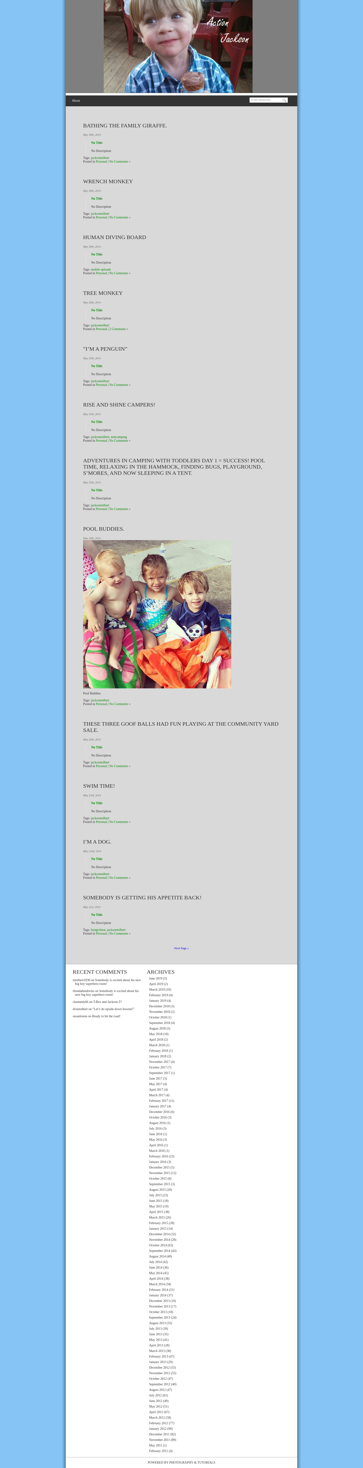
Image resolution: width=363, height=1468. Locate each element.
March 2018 (157, 1045)
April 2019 (156, 984)
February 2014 (158, 1290)
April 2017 (156, 1089)
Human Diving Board (114, 237)
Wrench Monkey (108, 181)
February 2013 (158, 1356)
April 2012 (156, 1412)
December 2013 (159, 1301)
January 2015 (157, 1228)
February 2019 (158, 995)
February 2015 (158, 1223)
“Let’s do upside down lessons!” (114, 1009)
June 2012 (155, 1401)
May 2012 (155, 1406)
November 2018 (159, 1012)
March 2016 (157, 1151)
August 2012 (157, 1390)
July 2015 (155, 1195)
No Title (96, 143)
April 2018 (156, 1039)
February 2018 (158, 1050)
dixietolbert (80, 1009)
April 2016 (156, 1145)
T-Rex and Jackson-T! (107, 1002)
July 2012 (155, 1395)
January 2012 (157, 1428)
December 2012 (159, 1367)
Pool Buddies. (103, 529)
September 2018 (159, 1023)
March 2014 (157, 1284)
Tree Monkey (103, 293)
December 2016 (159, 1112)
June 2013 (155, 1334)
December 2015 (159, 1167)
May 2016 (155, 1139)
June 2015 (155, 1201)
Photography (181, 1462)
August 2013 (157, 1323)
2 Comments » (118, 329)
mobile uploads (101, 269)
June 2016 (155, 1134)
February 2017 (158, 1101)
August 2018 (157, 1028)
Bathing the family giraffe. (125, 126)
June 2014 (155, 1267)
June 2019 (155, 978)
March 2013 (157, 1351)
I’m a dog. (97, 842)
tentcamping (119, 437)
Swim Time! (99, 786)
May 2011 (155, 1445)
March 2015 (157, 1217)
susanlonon (80, 1016)
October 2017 (158, 1067)
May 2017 (155, 1084)
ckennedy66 (80, 1002)
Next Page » (181, 948)
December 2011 (159, 1434)
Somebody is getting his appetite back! (142, 898)
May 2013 (155, 1340)
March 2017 (157, 1095)
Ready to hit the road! (106, 1016)
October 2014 (158, 1245)
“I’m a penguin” (105, 349)
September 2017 (159, 1073)
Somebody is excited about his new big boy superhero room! (107, 992)
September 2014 (159, 1251)
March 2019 (157, 989)
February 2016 (158, 1156)
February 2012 (158, 1423)
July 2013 (155, 1328)
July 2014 (155, 1262)
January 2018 (157, 1056)
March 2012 (157, 1417)
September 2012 (159, 1384)
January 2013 (157, 1362)
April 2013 (156, 1345)
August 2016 (157, 1123)
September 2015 (159, 1184)
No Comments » (120, 161)
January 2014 (157, 1295)
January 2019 (157, 1000)
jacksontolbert (100, 158)
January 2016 (157, 1162)
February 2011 (158, 1451)
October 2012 (158, 1378)
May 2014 (155, 1273)
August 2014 (157, 1256)
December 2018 (159, 1006)
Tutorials (206, 1462)
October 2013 (158, 1312)
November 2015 (159, 1173)
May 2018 (155, 1034)
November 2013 (159, 1306)
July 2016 (155, 1128)
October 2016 (158, 1117)
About (76, 100)
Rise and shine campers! (119, 405)
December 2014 (159, 1234)
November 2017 (159, 1062)
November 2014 (159, 1239)
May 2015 (155, 1206)
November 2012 (159, 1373)
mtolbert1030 (81, 980)
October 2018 (158, 1017)
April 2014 (156, 1278)
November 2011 (159, 1440)
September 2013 (159, 1317)
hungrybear (98, 930)
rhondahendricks (83, 991)
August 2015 (157, 1189)
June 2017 (155, 1078)
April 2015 (156, 1212)
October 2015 (158, 1178)
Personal (101, 161)
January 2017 (157, 1106)
